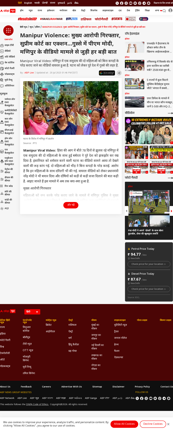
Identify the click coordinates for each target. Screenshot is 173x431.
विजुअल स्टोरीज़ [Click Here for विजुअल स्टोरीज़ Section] (27, 329)
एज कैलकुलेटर (7, 151)
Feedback (26, 387)
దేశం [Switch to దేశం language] (76, 3)
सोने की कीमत (6, 193)
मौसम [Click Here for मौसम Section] (94, 320)
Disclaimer (118, 387)
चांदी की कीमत (6, 201)
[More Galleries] (170, 178)
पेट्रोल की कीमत (6, 171)
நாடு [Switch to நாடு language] (69, 3)
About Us (5, 387)
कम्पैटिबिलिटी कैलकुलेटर (8, 112)
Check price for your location (148, 264)
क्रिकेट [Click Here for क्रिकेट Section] (49, 325)
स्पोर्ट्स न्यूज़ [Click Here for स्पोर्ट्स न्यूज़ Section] (51, 320)
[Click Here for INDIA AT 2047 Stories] (143, 19)
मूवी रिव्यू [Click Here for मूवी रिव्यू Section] (27, 367)
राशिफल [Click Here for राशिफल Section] (72, 325)
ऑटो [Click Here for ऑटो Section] (2, 360)
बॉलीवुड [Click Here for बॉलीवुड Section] (26, 337)
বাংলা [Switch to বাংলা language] (52, 3)
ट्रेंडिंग (137, 10)
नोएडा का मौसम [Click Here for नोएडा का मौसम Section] (95, 367)
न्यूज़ (31, 10)
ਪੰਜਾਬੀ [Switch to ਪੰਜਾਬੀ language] (45, 3)
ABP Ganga (91, 398)
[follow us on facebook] (122, 3)
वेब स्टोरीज (7, 63)
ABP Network (7, 398)
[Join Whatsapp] (149, 3)
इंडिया (37, 27)
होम (21, 10)
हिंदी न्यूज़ (23, 27)
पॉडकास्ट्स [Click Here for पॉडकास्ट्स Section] (5, 366)
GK (120, 10)
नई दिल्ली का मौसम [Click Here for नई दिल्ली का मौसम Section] (97, 347)
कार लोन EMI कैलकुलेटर (7, 122)
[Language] (32, 311)
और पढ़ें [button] (71, 205)
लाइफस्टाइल (107, 10)
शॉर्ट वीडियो (7, 57)
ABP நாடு (117, 398)
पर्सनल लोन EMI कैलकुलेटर (7, 102)
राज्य (40, 10)
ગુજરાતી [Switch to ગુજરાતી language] (61, 3)
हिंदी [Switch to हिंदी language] (20, 3)
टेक (128, 10)
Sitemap (97, 387)
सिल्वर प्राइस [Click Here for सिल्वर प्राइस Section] (165, 320)
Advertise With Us (71, 387)
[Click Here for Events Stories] (116, 19)
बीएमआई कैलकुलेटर (7, 132)
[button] (8, 33)
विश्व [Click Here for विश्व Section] (2, 347)
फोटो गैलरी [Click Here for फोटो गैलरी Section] (5, 340)
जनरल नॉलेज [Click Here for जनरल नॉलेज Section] (120, 338)
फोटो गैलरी (7, 69)
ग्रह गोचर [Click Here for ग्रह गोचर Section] (72, 351)
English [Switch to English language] (28, 3)
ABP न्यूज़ (34, 398)
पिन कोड (6, 186)
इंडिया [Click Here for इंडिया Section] (3, 334)
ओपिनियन (7, 86)
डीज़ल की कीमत (6, 179)
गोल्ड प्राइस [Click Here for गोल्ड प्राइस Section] (142, 320)
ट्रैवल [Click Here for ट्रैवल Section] (116, 331)
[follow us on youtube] (131, 3)
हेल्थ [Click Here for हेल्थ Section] (116, 344)
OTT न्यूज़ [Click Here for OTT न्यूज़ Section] (28, 350)
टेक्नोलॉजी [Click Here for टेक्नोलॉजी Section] (5, 353)
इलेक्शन (51, 10)
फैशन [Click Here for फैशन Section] (116, 351)
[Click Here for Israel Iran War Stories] (51, 19)
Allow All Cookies (124, 424)
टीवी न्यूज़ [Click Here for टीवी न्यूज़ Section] (27, 344)
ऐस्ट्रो (83, 10)
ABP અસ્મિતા (75, 398)
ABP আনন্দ (47, 398)
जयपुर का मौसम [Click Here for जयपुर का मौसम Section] (96, 337)
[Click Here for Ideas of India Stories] (131, 19)
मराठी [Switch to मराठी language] (37, 3)
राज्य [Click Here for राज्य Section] (2, 327)
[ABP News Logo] (8, 11)
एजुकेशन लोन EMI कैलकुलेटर (7, 161)
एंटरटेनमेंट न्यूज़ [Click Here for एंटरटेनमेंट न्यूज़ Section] (27, 321)
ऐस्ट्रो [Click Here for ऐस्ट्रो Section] (70, 320)
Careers (46, 387)
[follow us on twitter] (117, 3)
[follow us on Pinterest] (140, 3)
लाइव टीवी (7, 45)
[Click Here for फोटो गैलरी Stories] (101, 18)
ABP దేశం (130, 398)
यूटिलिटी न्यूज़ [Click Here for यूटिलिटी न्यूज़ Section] (120, 325)
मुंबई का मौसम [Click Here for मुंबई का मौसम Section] (95, 326)
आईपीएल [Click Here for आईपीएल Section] (50, 331)
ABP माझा (61, 398)
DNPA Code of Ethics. (37, 405)
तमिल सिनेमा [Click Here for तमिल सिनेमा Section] (29, 373)
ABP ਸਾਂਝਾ (104, 398)
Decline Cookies (153, 424)
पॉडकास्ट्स (7, 74)
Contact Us (166, 387)
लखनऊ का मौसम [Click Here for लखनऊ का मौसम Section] (96, 357)
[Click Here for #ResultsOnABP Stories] (27, 19)
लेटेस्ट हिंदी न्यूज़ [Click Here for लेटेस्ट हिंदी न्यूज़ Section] (5, 321)
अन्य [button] (158, 10)
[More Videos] (170, 113)
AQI (4, 209)
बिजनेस (93, 10)
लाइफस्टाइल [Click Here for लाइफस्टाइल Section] (120, 320)
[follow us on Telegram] (144, 3)
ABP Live (29, 72)
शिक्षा (147, 10)
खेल (74, 10)
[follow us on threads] (126, 3)
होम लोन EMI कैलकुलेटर (7, 141)
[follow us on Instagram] (135, 3)
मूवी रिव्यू (6, 80)
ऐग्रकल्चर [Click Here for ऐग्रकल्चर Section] (118, 357)
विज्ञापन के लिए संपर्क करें (163, 3)
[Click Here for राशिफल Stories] (86, 19)
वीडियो (5, 51)
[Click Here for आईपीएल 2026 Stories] (71, 19)
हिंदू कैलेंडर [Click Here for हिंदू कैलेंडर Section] (73, 344)
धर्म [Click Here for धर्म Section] (70, 338)
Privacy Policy (142, 387)
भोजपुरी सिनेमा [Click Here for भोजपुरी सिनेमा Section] (26, 358)
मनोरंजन (63, 10)
